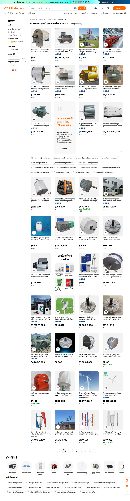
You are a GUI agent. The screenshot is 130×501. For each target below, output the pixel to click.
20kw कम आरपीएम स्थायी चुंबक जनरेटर (57, 483)
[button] (75, 8)
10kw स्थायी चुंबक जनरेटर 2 (53, 487)
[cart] (102, 8)
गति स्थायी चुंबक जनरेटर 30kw (40, 163)
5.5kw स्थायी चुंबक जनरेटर (92, 487)
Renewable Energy (44, 19)
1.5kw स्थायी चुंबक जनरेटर (14, 483)
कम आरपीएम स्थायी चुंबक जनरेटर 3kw (63, 163)
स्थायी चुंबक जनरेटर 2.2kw (34, 483)
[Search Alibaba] (51, 8)
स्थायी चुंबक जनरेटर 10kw (61, 172)
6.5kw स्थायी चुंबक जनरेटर (87, 492)
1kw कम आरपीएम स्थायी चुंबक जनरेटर (65, 492)
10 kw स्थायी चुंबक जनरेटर (14, 487)
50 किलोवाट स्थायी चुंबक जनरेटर (40, 172)
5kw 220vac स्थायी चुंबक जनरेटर (88, 163)
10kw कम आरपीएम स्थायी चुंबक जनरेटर (42, 167)
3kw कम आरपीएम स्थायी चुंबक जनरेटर (103, 172)
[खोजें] (82, 8)
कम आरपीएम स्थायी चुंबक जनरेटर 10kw (87, 158)
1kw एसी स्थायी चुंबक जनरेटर (15, 492)
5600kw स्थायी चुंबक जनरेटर (88, 167)
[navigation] (16, 235)
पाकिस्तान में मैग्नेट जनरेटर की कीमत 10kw (39, 492)
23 (89, 451)
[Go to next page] (94, 451)
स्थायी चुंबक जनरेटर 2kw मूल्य (80, 483)
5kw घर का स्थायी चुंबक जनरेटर (63, 158)
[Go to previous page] (59, 451)
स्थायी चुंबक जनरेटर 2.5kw (109, 158)
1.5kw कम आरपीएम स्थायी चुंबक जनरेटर (104, 483)
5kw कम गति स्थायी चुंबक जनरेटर (110, 167)
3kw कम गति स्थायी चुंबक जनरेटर (66, 167)
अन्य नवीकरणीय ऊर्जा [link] (60, 19)
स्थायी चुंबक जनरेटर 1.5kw (73, 487)
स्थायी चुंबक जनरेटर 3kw (34, 487)
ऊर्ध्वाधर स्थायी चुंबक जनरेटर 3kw (40, 158)
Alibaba (32, 19)
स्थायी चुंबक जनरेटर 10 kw (112, 487)
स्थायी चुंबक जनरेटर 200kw (81, 172)
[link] (127, 480)
